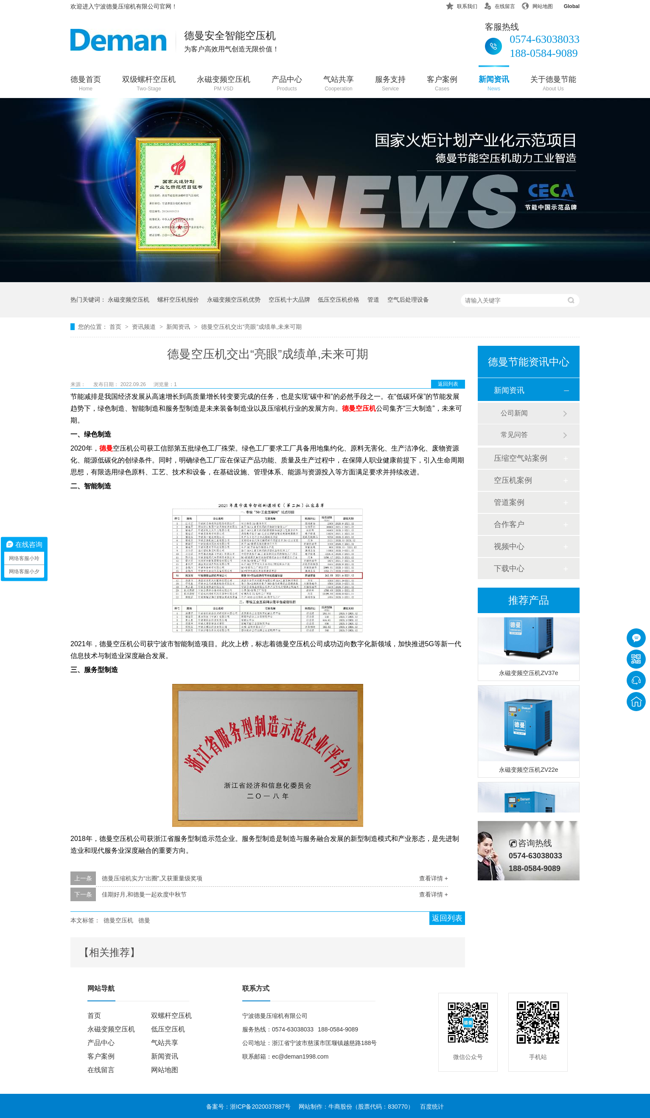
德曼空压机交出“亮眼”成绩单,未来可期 (251, 326)
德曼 (144, 920)
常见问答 (514, 434)
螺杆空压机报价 (178, 299)
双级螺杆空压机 (149, 84)
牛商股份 (340, 1106)
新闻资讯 (494, 84)
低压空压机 (168, 1029)
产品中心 (287, 84)
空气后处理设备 (408, 299)
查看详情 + (433, 878)
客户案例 (442, 84)
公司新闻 (514, 413)
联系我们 (461, 5)
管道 (373, 299)
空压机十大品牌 (289, 299)
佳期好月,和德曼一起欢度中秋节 (144, 894)
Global (566, 5)
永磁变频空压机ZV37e (528, 675)
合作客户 (509, 524)
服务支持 (390, 84)
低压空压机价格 (338, 299)
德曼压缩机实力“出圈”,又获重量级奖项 (152, 878)
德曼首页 (85, 84)
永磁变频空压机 (223, 84)
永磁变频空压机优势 (234, 299)
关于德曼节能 (553, 84)
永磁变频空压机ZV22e (528, 771)
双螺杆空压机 (171, 1015)
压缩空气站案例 (520, 458)
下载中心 (509, 568)
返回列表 (448, 384)
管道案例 (509, 502)
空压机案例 (513, 480)
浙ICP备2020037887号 (260, 1106)
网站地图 (537, 5)
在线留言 (499, 5)
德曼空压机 (118, 920)
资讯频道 (144, 326)
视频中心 (509, 546)
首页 (116, 326)
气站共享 (338, 84)
